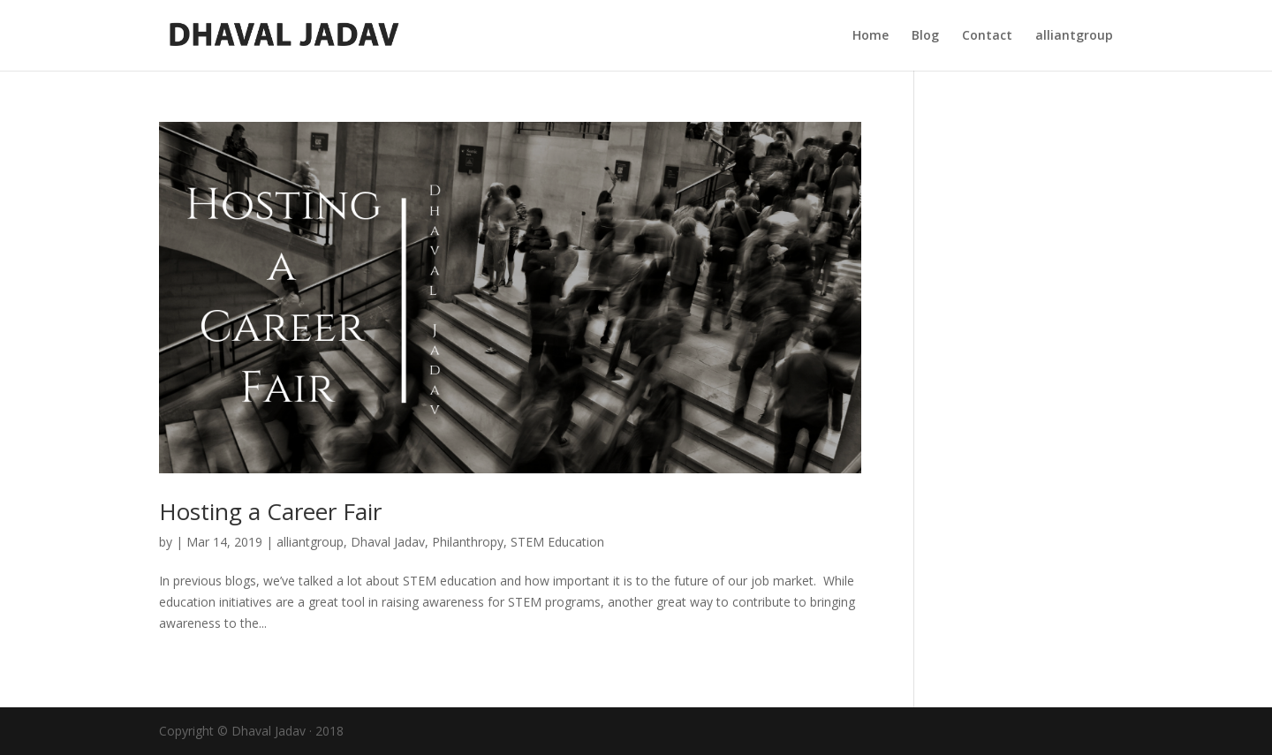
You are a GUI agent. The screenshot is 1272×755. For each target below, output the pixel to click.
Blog (925, 36)
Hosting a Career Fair (270, 511)
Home (870, 36)
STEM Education (557, 541)
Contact (987, 36)
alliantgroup (1074, 36)
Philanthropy (468, 541)
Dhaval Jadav (388, 541)
